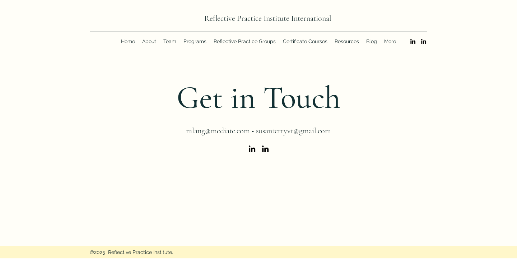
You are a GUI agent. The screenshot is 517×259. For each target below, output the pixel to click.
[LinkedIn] (412, 41)
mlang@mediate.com (218, 130)
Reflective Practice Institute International (267, 18)
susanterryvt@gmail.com (293, 130)
